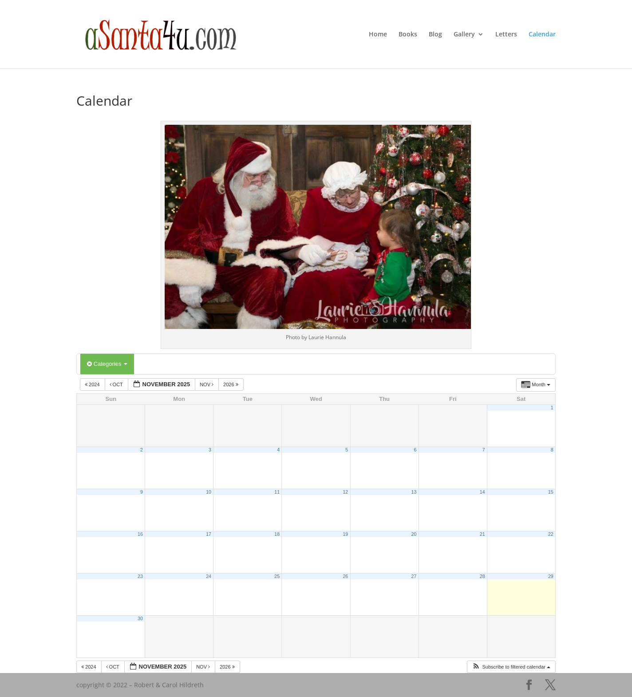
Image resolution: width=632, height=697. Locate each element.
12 (345, 492)
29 (550, 576)
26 (345, 576)
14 (482, 492)
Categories (107, 363)
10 (208, 492)
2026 (231, 384)
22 (550, 534)
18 (277, 534)
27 (414, 576)
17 (208, 534)
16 (140, 534)
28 (482, 576)
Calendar (542, 34)
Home (378, 34)
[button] (511, 667)
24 (208, 576)
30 (140, 618)
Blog (435, 34)
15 (550, 492)
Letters (506, 34)
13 (414, 492)
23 (140, 576)
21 (482, 534)
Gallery (464, 34)
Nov (207, 384)
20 (414, 534)
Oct (117, 384)
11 (277, 492)
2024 (93, 384)
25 (277, 576)
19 (345, 534)
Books (408, 34)
